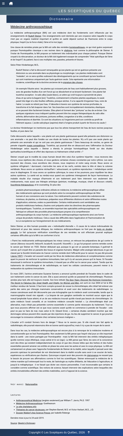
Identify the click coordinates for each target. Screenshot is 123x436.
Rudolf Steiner (34, 36)
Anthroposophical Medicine (28, 400)
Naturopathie (31, 384)
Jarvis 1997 (16, 256)
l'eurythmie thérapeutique (22, 185)
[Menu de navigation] (3, 3)
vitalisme (68, 50)
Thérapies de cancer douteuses (30, 409)
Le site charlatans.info (26, 406)
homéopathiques (77, 47)
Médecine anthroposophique (31, 27)
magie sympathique (36, 145)
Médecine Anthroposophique (29, 403)
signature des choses (73, 82)
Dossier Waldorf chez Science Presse (33, 413)
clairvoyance (92, 355)
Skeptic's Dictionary (26, 423)
